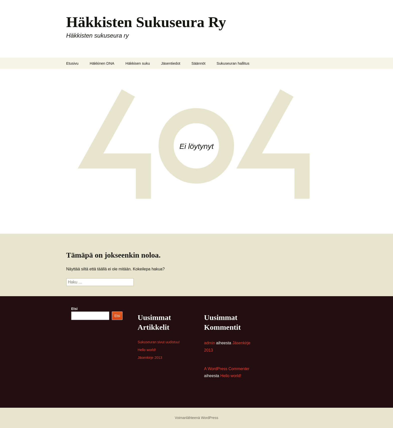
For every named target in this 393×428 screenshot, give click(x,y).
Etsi (74, 309)
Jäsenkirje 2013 (150, 358)
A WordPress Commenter (226, 369)
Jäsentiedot (170, 63)
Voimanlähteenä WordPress (196, 418)
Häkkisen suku (137, 63)
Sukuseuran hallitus (233, 63)
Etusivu (72, 63)
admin (209, 343)
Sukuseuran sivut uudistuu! (159, 342)
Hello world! (147, 350)
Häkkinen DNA (102, 63)
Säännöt (198, 63)
